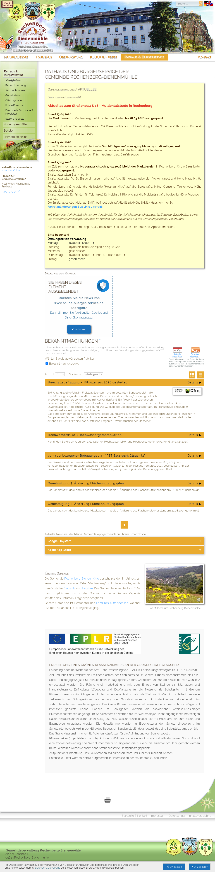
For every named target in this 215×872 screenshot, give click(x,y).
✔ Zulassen (78, 329)
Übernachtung (71, 57)
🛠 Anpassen (174, 866)
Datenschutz (177, 815)
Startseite (128, 815)
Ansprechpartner (15, 90)
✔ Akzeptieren (199, 866)
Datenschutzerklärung (47, 867)
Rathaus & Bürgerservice (13, 73)
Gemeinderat (12, 95)
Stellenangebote (14, 118)
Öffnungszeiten (14, 100)
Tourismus (43, 57)
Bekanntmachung (15, 85)
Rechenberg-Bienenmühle (81, 578)
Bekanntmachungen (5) (62, 363)
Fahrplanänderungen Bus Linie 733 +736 (75, 206)
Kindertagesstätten (16, 124)
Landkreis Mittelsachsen (112, 603)
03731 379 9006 (11, 191)
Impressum (157, 815)
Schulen (9, 130)
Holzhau (87, 588)
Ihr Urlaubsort (16, 57)
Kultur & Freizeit (103, 57)
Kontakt (142, 815)
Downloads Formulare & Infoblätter (19, 112)
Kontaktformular (14, 105)
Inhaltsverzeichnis (199, 815)
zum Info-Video (11, 170)
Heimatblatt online (15, 137)
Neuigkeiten (12, 80)
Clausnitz (69, 588)
